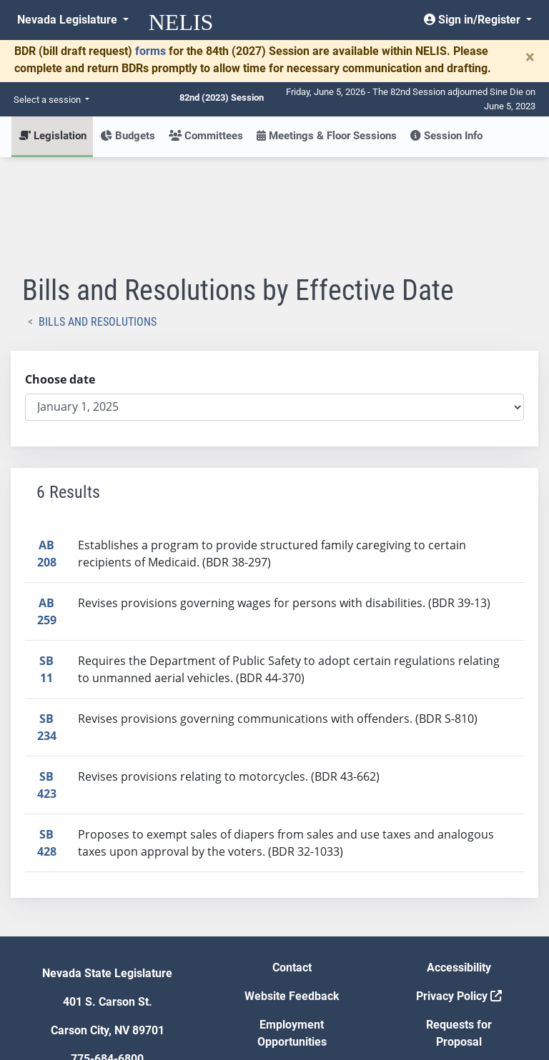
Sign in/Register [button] (473, 19)
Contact (292, 862)
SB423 (46, 680)
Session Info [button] (446, 135)
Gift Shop (292, 965)
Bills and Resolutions (98, 217)
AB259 (46, 506)
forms (150, 51)
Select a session (48, 99)
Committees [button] (206, 135)
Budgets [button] (127, 135)
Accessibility (459, 862)
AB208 (46, 448)
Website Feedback (292, 891)
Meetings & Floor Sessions (327, 135)
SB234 (46, 622)
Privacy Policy (459, 891)
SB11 (46, 564)
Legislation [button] (52, 135)
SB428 (46, 737)
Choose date (60, 274)
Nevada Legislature (68, 19)
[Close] (530, 57)
